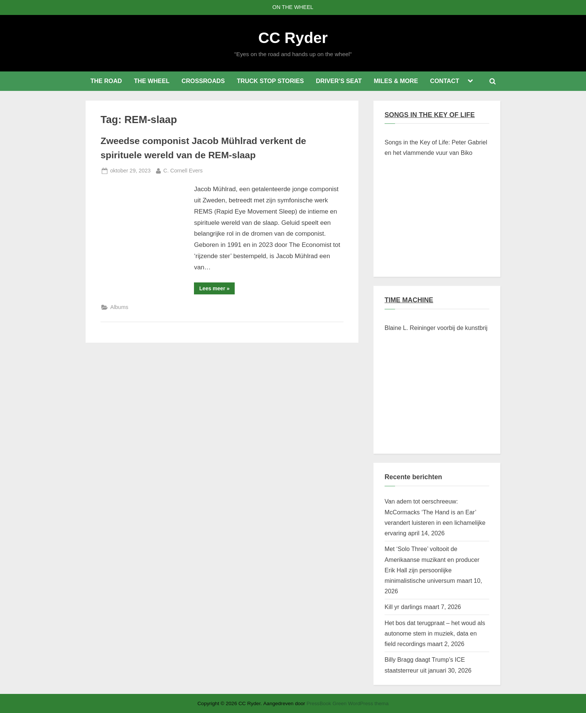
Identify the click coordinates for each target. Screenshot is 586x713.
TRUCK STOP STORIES (270, 80)
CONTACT (444, 80)
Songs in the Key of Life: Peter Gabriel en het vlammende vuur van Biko (436, 147)
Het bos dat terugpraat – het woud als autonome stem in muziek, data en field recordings (435, 633)
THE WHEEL (151, 80)
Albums (119, 307)
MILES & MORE (396, 80)
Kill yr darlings (403, 606)
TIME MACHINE (409, 300)
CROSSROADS (203, 80)
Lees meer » (217, 289)
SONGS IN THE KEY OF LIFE (430, 115)
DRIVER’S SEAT (339, 80)
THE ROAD (106, 80)
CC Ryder (293, 37)
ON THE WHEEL (293, 7)
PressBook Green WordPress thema (347, 703)
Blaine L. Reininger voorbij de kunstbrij (436, 327)
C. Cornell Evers (183, 170)
